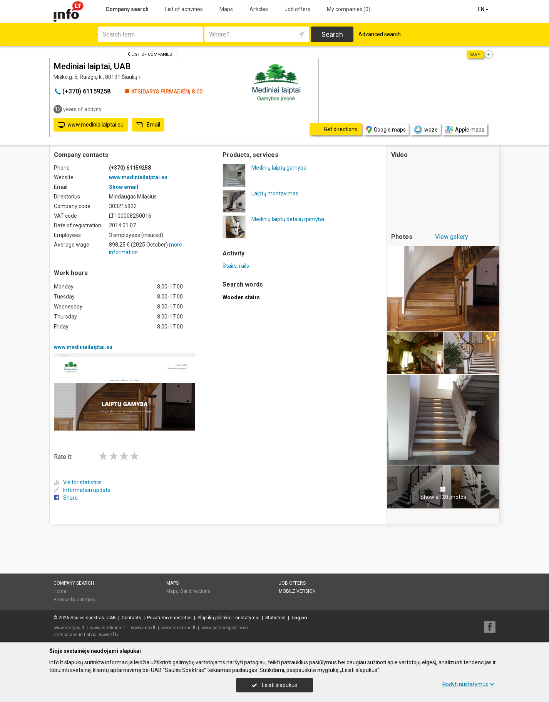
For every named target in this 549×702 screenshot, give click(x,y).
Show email (123, 187)
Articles (258, 9)
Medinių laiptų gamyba (278, 168)
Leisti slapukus (274, 685)
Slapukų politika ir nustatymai (228, 617)
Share (66, 498)
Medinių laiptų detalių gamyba (287, 219)
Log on (299, 617)
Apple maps (464, 130)
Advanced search (379, 34)
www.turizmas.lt (178, 627)
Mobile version (297, 591)
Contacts (131, 617)
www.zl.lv (109, 634)
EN (484, 9)
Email (148, 125)
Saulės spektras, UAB (93, 617)
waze (425, 130)
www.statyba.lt (69, 627)
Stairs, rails (236, 266)
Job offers (297, 9)
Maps (226, 9)
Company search (127, 9)
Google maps (386, 130)
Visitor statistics (78, 482)
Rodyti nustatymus (468, 684)
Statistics (275, 617)
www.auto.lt (143, 627)
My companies (348, 9)
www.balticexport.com (224, 627)
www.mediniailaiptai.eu (91, 125)
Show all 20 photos (443, 493)
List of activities (184, 9)
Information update (82, 490)
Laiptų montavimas (274, 193)
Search (332, 34)
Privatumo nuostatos (169, 617)
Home (60, 591)
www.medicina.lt (107, 627)
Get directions (195, 591)
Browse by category (74, 599)
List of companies (149, 54)
